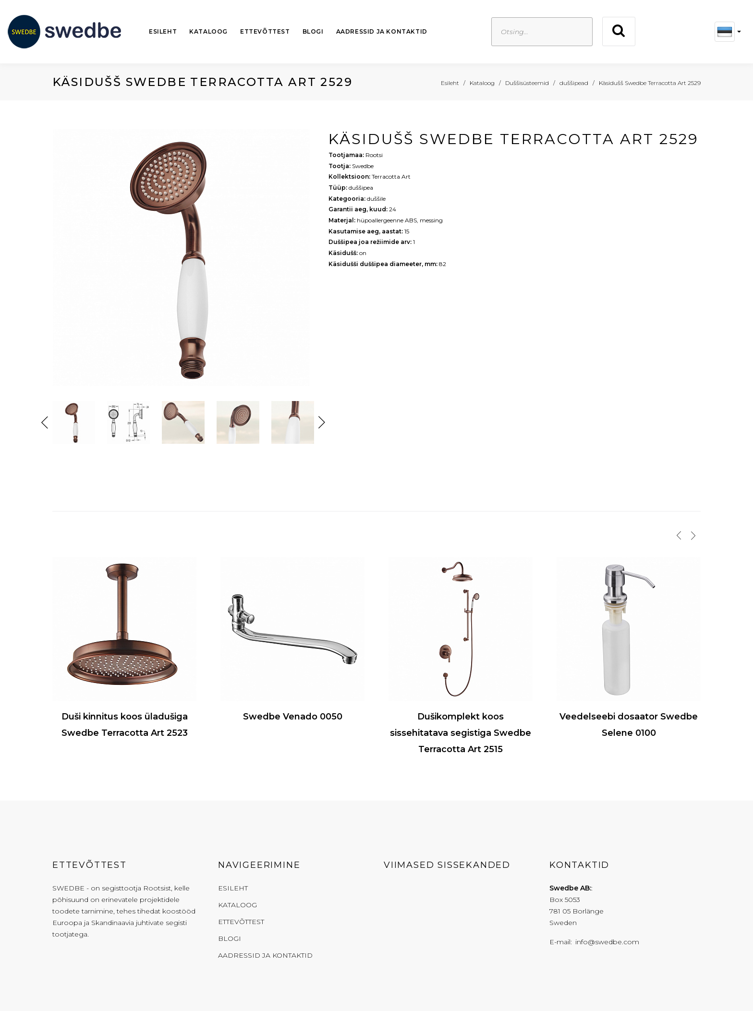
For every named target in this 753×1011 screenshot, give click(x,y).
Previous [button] (44, 423)
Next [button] (322, 423)
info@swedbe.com (607, 942)
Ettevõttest (265, 31)
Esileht (163, 31)
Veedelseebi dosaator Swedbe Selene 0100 (628, 724)
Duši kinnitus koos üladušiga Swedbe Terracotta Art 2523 (124, 724)
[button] (727, 31)
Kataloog (208, 31)
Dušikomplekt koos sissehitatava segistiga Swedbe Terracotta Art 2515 (460, 733)
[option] (183, 260)
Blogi (313, 31)
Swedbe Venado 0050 (292, 716)
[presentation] (679, 535)
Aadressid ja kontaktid (381, 31)
